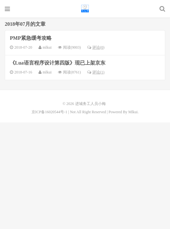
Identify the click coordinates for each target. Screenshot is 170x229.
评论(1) (95, 72)
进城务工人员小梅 (85, 8)
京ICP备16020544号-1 (49, 112)
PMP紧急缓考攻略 (31, 38)
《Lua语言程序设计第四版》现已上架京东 (57, 63)
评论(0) (95, 47)
